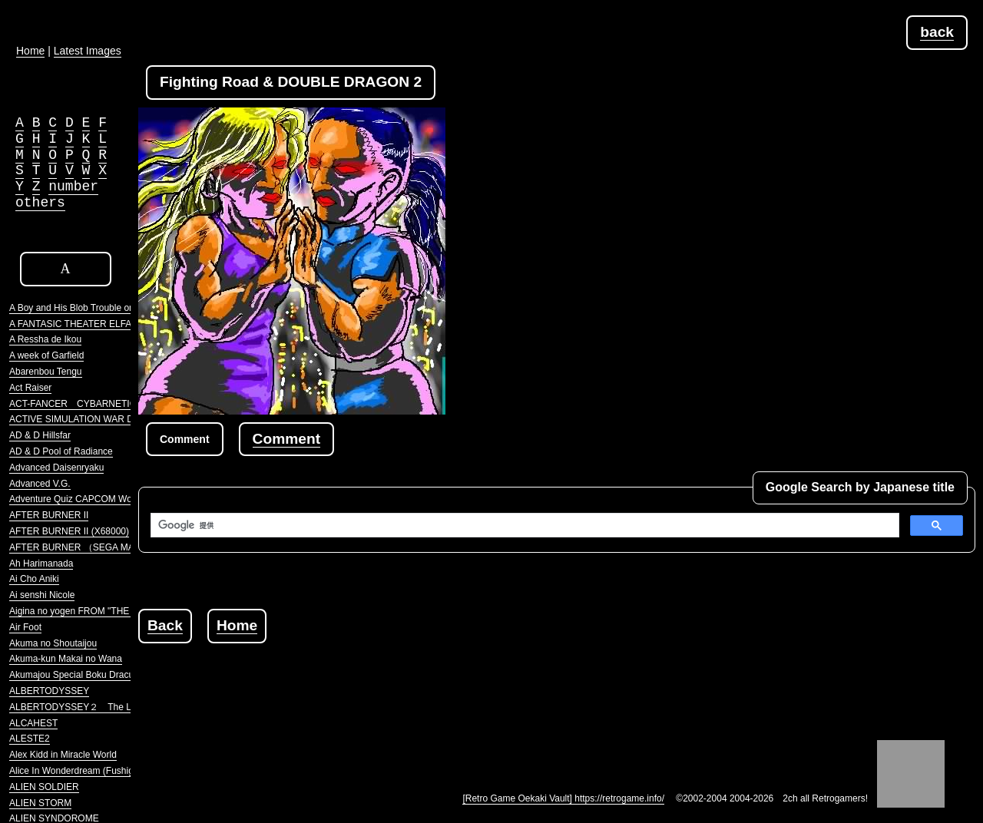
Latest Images (87, 51)
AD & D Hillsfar (40, 435)
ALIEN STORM (40, 803)
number (73, 186)
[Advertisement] (417, 677)
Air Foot (25, 627)
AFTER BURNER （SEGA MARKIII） (86, 547)
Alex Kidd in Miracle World (63, 754)
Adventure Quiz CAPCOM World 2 (79, 499)
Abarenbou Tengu (45, 371)
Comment (286, 439)
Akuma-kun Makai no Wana (65, 658)
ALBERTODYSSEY (49, 691)
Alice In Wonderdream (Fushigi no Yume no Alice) (110, 770)
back (937, 32)
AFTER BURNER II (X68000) (69, 531)
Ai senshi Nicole (41, 595)
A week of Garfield (46, 355)
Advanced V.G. (40, 483)
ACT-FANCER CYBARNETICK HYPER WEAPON (114, 403)
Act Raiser (30, 387)
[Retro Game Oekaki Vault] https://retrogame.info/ (563, 798)
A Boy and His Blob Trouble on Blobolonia (94, 307)
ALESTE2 (29, 738)
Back (165, 625)
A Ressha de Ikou (45, 339)
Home (237, 625)
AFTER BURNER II (48, 515)
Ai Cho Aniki (34, 578)
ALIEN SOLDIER (44, 787)
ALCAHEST (33, 723)
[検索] (523, 525)
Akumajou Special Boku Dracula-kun (84, 674)
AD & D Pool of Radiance (61, 451)
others (40, 202)
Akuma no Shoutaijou (53, 643)
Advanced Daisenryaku (56, 467)
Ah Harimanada (41, 563)
